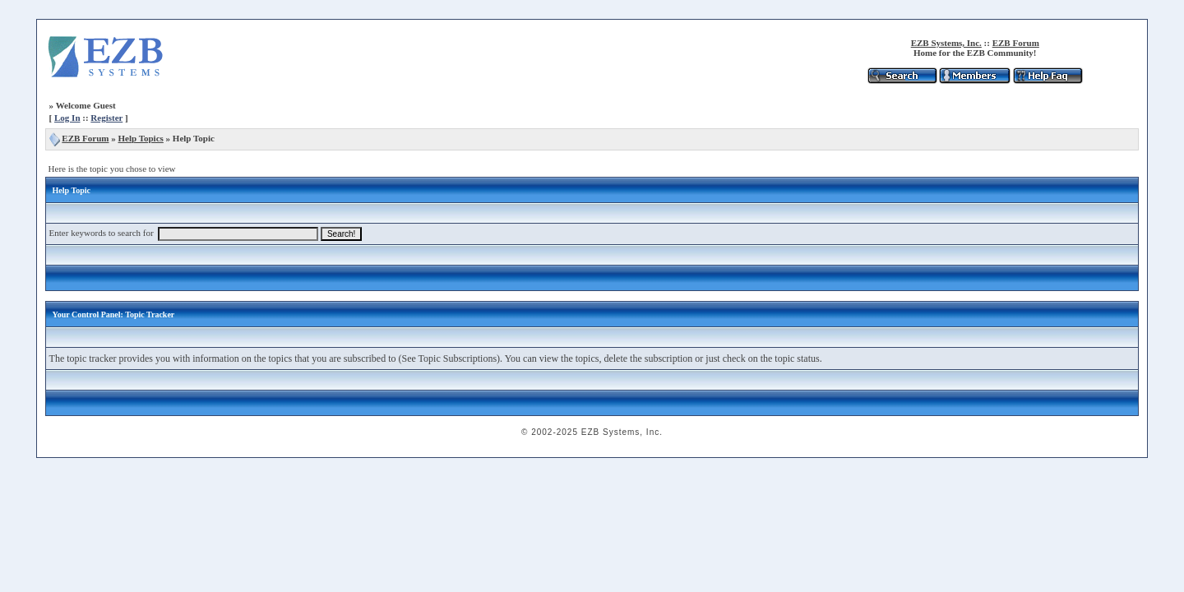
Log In (67, 118)
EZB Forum (1015, 43)
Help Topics (141, 138)
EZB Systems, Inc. (946, 43)
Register (106, 118)
